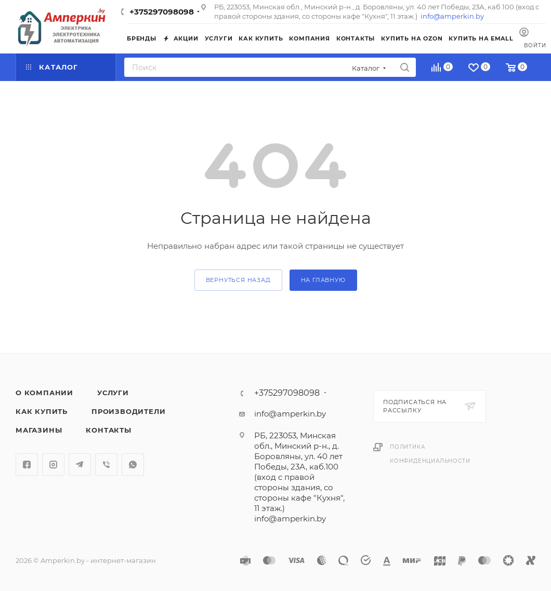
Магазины (39, 430)
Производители (128, 411)
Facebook (27, 464)
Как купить (42, 411)
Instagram (53, 464)
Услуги (113, 392)
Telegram (80, 464)
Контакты (108, 430)
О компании (44, 392)
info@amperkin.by (452, 16)
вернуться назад (238, 280)
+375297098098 (161, 12)
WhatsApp (133, 464)
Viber (106, 464)
